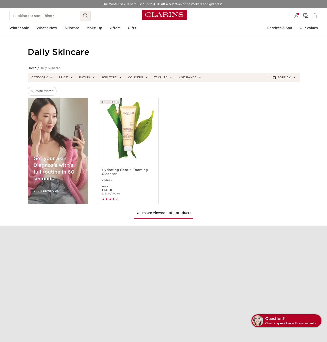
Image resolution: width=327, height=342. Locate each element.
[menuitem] (296, 16)
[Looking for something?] (44, 16)
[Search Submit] (85, 16)
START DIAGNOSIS (46, 190)
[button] (41, 77)
